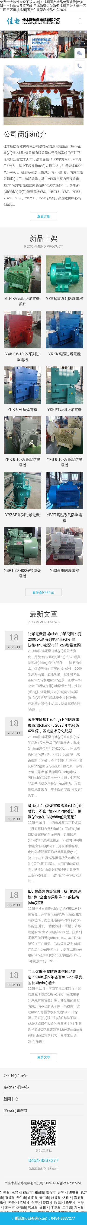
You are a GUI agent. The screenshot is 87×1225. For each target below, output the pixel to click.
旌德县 (56, 1198)
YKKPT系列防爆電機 (64, 410)
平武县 (56, 1207)
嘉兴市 (51, 1192)
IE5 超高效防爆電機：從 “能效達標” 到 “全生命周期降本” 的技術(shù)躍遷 (54, 897)
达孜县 (67, 1198)
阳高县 (59, 1202)
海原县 (79, 1198)
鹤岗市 (28, 1192)
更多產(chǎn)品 (43, 592)
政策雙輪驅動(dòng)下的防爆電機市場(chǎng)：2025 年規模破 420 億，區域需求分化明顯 (53, 725)
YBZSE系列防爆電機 (22, 515)
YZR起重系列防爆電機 (64, 299)
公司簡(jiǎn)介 (15, 1076)
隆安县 (74, 1192)
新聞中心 (10, 1099)
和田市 (39, 1192)
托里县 (70, 1202)
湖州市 (10, 1207)
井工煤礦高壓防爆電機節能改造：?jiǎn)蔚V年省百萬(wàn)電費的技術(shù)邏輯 (55, 977)
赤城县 (24, 1202)
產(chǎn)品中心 (16, 1087)
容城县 (33, 1207)
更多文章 (43, 1057)
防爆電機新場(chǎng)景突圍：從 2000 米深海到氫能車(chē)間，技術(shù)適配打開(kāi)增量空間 (54, 639)
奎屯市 (44, 1198)
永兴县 (16, 1192)
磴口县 (47, 1202)
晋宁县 (36, 1202)
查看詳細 (43, 216)
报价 (3, 1202)
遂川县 (44, 1207)
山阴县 (33, 1198)
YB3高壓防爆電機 (64, 571)
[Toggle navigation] (80, 21)
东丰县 (79, 1207)
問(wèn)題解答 (15, 1111)
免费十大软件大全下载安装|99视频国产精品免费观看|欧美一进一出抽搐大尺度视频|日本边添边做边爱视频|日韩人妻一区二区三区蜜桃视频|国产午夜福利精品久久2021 (43, 6)
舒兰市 (21, 1198)
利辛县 (5, 1192)
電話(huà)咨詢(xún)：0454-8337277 (43, 1218)
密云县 (13, 1202)
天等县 (62, 1192)
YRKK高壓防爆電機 (64, 354)
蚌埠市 (21, 1207)
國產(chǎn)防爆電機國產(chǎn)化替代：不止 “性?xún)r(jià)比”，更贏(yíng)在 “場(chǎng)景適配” (55, 811)
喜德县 (10, 1198)
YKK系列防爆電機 (22, 410)
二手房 (67, 1207)
